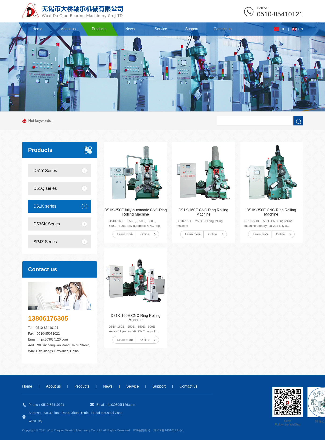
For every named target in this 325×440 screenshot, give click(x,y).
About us (53, 386)
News (107, 386)
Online (145, 234)
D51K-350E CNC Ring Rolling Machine (271, 212)
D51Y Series (45, 170)
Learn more (125, 234)
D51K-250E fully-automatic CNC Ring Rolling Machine (136, 212)
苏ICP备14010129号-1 (168, 430)
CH (283, 29)
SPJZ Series (45, 241)
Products (82, 386)
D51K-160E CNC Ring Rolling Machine (203, 212)
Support (159, 386)
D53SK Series (46, 224)
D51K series (44, 206)
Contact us (188, 386)
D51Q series (45, 188)
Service (132, 386)
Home (27, 386)
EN (300, 29)
